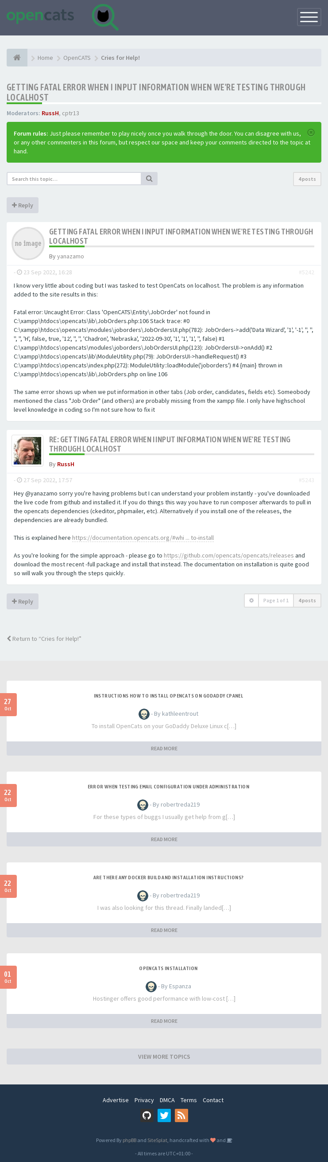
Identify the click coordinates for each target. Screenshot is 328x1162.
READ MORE (164, 748)
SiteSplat (157, 1140)
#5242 (306, 272)
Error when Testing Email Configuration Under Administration (169, 787)
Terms (189, 1100)
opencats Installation (168, 968)
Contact (213, 1100)
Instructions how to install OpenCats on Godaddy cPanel (168, 696)
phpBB (129, 1140)
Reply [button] (22, 205)
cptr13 (70, 113)
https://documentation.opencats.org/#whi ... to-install (143, 538)
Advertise (116, 1100)
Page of (276, 600)
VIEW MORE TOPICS (164, 1057)
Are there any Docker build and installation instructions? (168, 877)
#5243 (306, 480)
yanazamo (70, 256)
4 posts (307, 178)
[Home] (17, 57)
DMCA (167, 1100)
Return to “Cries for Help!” (44, 639)
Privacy (144, 1100)
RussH (50, 113)
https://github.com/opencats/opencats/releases (229, 555)
